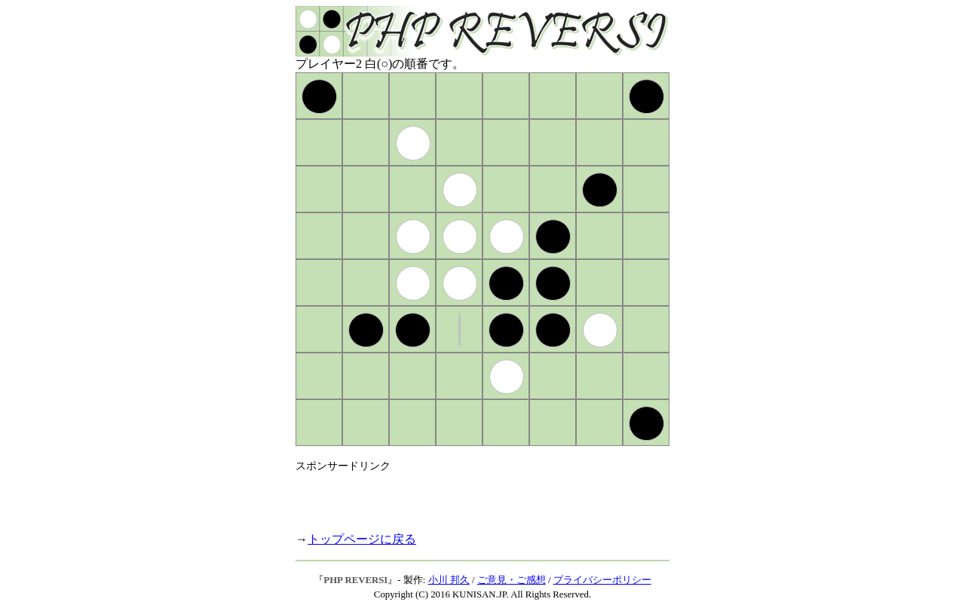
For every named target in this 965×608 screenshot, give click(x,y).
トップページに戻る (362, 539)
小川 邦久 (449, 580)
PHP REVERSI (355, 580)
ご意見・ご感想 (511, 580)
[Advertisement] (472, 495)
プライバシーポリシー (602, 580)
